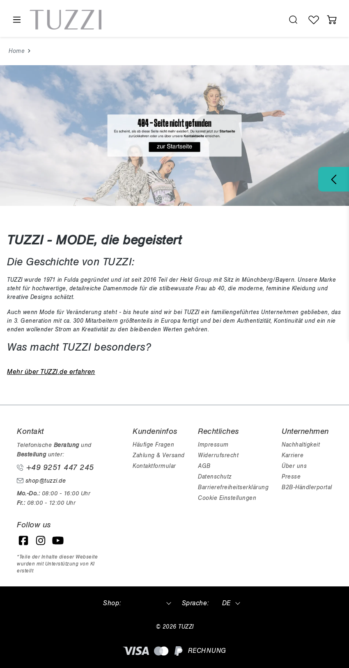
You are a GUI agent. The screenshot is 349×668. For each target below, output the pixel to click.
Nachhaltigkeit (301, 444)
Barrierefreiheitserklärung (233, 487)
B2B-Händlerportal (307, 487)
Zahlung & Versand (159, 455)
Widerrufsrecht (218, 455)
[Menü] (16, 19)
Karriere (292, 455)
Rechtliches (218, 431)
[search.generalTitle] (293, 20)
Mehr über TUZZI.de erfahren (51, 372)
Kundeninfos (155, 431)
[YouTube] (57, 540)
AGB (204, 466)
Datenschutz (215, 476)
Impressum (213, 444)
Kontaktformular (154, 466)
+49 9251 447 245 (55, 467)
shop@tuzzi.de (41, 480)
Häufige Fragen (153, 444)
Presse (291, 476)
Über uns (294, 466)
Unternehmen (305, 431)
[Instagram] (40, 540)
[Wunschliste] (313, 19)
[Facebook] (23, 540)
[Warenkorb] (331, 19)
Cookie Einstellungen (227, 498)
